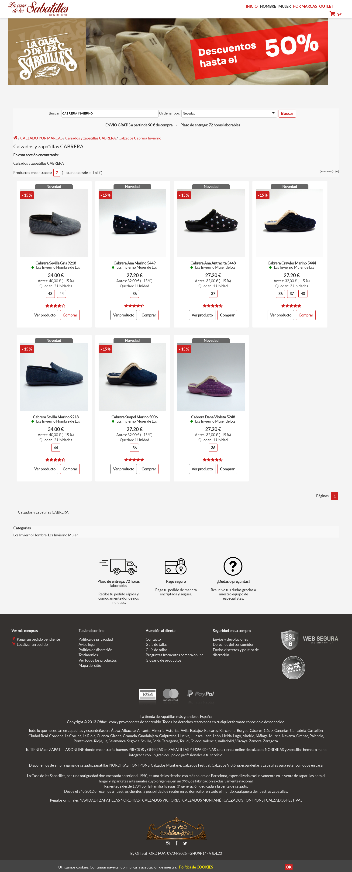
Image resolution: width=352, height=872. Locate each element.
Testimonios (88, 651)
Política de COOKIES (196, 867)
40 (303, 292)
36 (134, 292)
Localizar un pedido (29, 640)
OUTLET (326, 6)
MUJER (284, 6)
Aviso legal (87, 640)
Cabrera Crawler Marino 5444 (292, 261)
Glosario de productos (163, 656)
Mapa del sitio (90, 661)
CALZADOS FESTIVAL (284, 796)
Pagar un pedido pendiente (35, 635)
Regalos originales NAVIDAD (73, 796)
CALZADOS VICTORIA (161, 796)
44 (61, 292)
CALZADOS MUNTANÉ (201, 796)
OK (288, 867)
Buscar (53, 113)
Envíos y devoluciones (230, 635)
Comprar (148, 313)
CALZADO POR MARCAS (41, 137)
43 (50, 292)
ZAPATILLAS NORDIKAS (119, 796)
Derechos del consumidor (233, 640)
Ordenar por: (169, 113)
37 (213, 292)
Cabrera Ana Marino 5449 (134, 261)
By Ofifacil (138, 849)
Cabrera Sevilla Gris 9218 (55, 261)
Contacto (153, 635)
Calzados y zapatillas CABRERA (90, 137)
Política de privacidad (96, 635)
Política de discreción (95, 646)
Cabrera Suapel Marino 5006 (134, 414)
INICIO (252, 6)
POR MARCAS (305, 6)
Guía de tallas (156, 640)
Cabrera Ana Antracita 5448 (213, 261)
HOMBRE (268, 6)
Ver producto (44, 313)
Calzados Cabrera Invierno (140, 137)
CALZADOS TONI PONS (243, 796)
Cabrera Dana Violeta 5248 (213, 414)
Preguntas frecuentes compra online (175, 651)
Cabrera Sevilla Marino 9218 (56, 414)
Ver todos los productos (98, 656)
